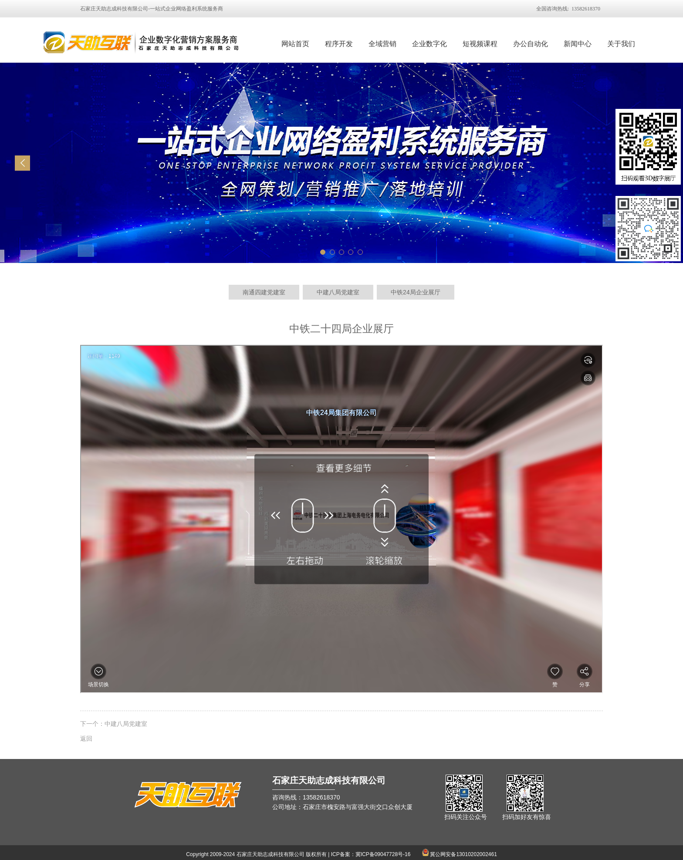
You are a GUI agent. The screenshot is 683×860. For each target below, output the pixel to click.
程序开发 (339, 43)
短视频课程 (480, 43)
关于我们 (621, 43)
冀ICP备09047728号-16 (383, 854)
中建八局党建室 (126, 723)
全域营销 (382, 43)
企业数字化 (429, 43)
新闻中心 (578, 43)
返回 (86, 738)
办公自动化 (530, 43)
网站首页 (295, 43)
